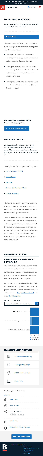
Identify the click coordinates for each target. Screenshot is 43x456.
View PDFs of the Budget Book (20, 427)
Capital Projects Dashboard (16, 128)
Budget (7, 395)
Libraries (9, 182)
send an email (14, 405)
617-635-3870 (13, 399)
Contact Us (26, 453)
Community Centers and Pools (16, 188)
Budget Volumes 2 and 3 (25, 293)
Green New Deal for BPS (14, 171)
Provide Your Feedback (21, 436)
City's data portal (14, 296)
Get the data (14, 421)
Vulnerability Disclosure (31, 448)
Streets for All (10, 177)
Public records (28, 450)
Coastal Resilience (12, 193)
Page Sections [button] (21, 37)
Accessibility (27, 451)
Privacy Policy (27, 447)
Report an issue (17, 444)
